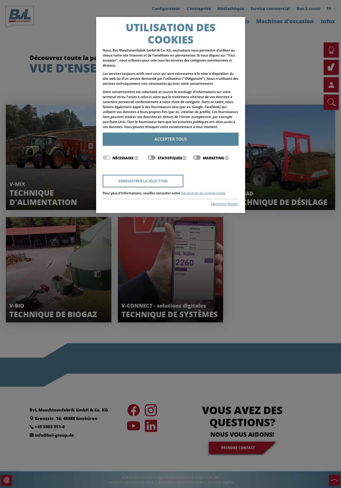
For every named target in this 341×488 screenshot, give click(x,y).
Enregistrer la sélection (143, 180)
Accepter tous (170, 139)
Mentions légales (225, 204)
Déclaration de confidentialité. (203, 193)
